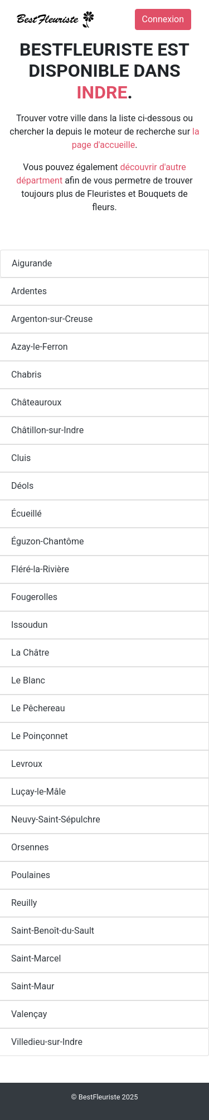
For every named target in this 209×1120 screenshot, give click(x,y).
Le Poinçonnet (39, 736)
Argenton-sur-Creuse (52, 319)
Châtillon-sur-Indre (47, 430)
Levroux (26, 764)
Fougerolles (34, 597)
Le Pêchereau (38, 708)
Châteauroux (36, 402)
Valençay (29, 1014)
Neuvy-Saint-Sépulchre (55, 819)
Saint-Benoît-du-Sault (52, 930)
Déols (22, 485)
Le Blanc (28, 680)
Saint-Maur (33, 986)
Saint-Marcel (36, 958)
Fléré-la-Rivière (40, 569)
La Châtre (30, 652)
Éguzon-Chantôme (47, 541)
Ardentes (29, 291)
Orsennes (30, 847)
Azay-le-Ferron (39, 346)
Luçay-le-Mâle (38, 791)
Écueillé (26, 513)
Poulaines (30, 875)
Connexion (163, 19)
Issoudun (29, 625)
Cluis (21, 458)
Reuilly (24, 903)
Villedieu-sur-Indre (46, 1042)
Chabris (26, 374)
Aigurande (32, 263)
